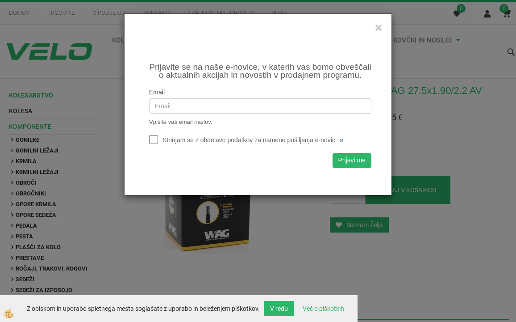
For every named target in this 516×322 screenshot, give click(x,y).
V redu (279, 308)
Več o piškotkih (323, 308)
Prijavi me (352, 160)
